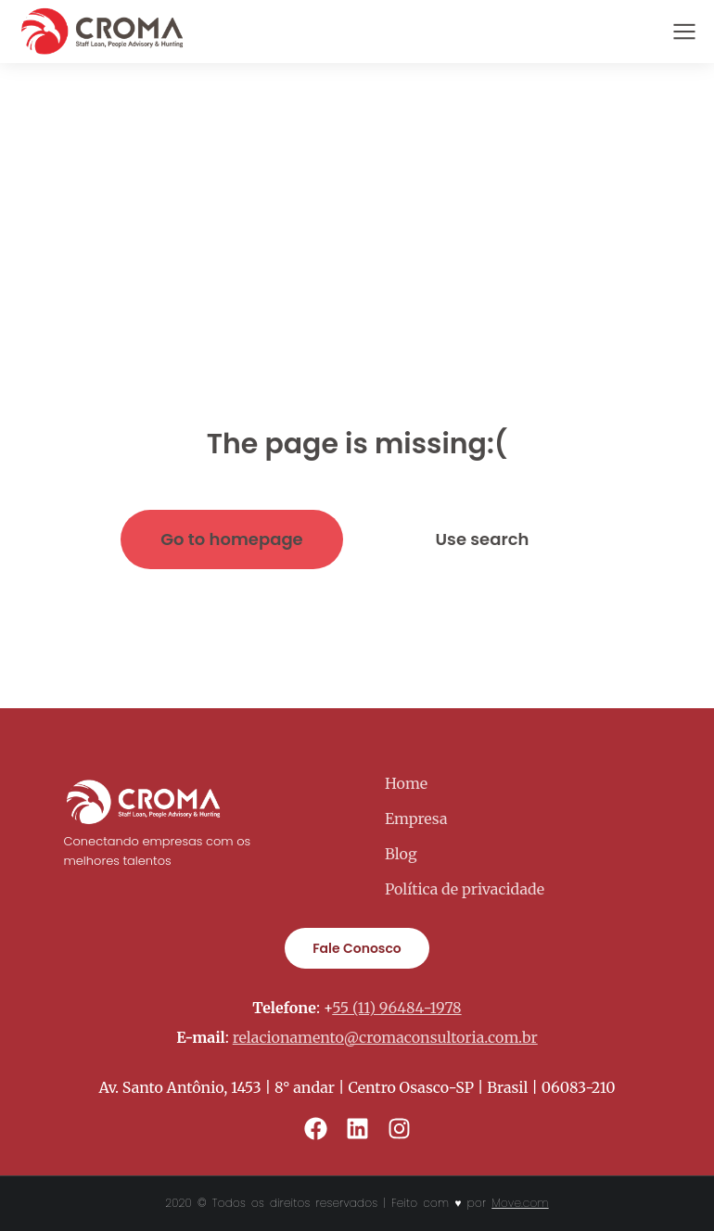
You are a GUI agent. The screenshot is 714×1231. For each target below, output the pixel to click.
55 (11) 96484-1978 (396, 1007)
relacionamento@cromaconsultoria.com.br (385, 1037)
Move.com (519, 1203)
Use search (482, 539)
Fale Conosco (357, 948)
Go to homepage (231, 539)
